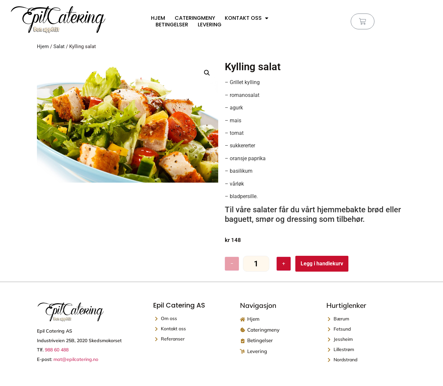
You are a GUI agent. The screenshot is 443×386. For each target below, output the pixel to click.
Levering (210, 24)
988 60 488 (57, 350)
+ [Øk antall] (283, 263)
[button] (207, 73)
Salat (59, 46)
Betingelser (172, 24)
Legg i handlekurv (322, 263)
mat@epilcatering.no (75, 359)
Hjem (158, 18)
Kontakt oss (246, 18)
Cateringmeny (195, 18)
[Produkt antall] (256, 264)
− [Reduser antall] (231, 263)
